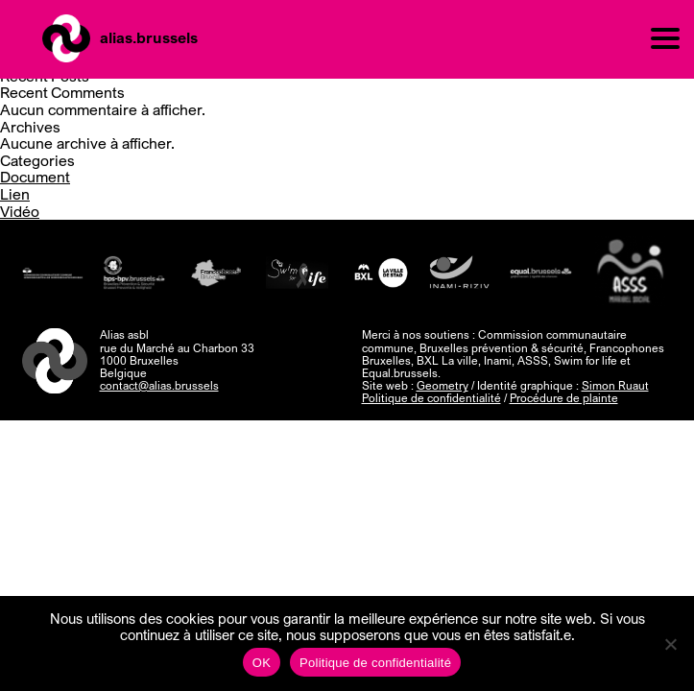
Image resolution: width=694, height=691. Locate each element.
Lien (15, 193)
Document (35, 176)
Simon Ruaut (615, 385)
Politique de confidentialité (431, 398)
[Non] (670, 644)
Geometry (442, 385)
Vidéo (19, 211)
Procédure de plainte (564, 398)
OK (261, 662)
